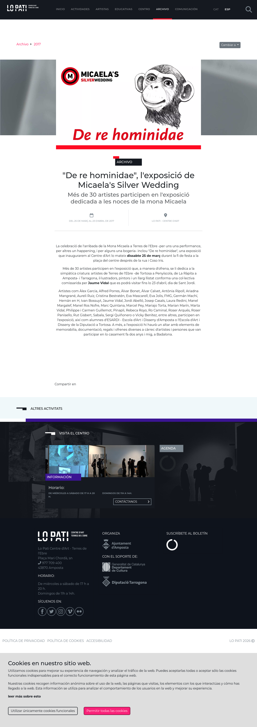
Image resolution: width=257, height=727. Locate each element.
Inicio (60, 9)
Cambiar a (229, 45)
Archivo (162, 9)
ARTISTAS (102, 9)
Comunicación (186, 9)
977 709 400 (50, 563)
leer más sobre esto (24, 696)
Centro (144, 9)
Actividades (80, 9)
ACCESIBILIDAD (99, 641)
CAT (215, 9)
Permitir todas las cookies (107, 711)
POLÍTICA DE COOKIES (65, 641)
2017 (37, 44)
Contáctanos (132, 501)
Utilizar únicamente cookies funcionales (43, 711)
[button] (249, 10)
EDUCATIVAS (124, 9)
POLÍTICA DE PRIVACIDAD (23, 641)
